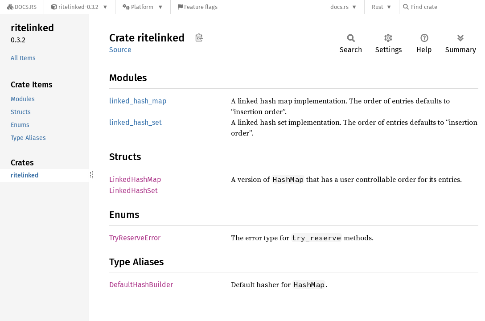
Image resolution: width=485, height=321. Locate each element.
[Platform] (142, 7)
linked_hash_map (138, 101)
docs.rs (339, 7)
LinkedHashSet (133, 190)
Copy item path (199, 37)
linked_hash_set (135, 122)
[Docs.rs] (22, 7)
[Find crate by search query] (447, 7)
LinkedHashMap (135, 179)
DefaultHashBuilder (141, 284)
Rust (377, 7)
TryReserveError (134, 238)
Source (120, 49)
